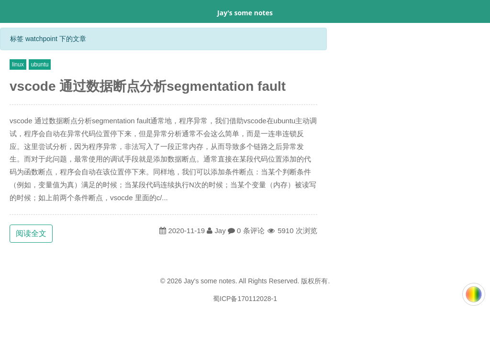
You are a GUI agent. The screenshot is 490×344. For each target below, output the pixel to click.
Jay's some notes (245, 12)
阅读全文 (31, 233)
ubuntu (40, 64)
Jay (219, 230)
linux (18, 64)
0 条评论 (251, 230)
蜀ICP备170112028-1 (245, 298)
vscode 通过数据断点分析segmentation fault (148, 86)
